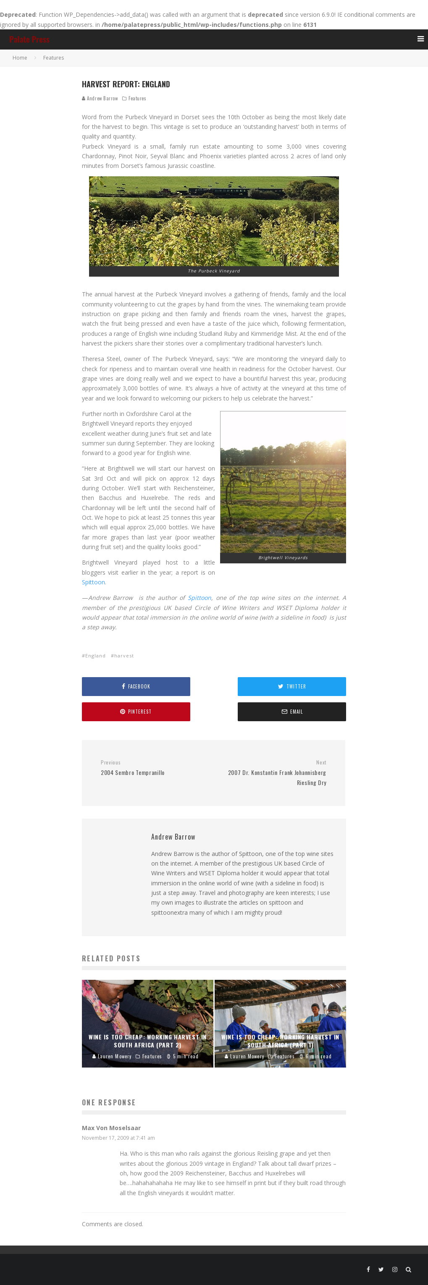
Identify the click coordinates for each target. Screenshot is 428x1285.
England (95, 655)
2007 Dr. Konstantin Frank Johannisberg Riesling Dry (273, 773)
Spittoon (331, 582)
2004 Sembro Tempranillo (154, 768)
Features (137, 98)
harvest (124, 655)
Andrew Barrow (100, 98)
